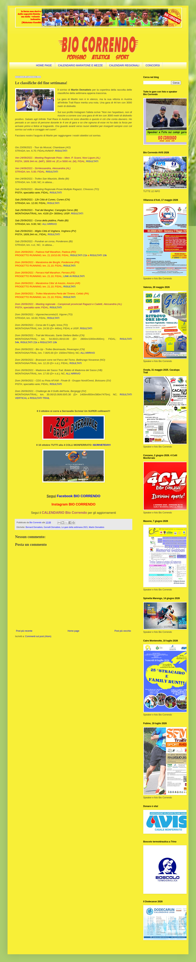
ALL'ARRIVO (49, 224)
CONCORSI (153, 65)
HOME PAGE (44, 65)
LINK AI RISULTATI (74, 276)
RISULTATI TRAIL (40, 398)
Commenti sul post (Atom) (38, 636)
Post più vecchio (123, 631)
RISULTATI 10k (98, 255)
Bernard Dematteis (34, 527)
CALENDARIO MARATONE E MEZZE (80, 65)
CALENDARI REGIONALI (124, 65)
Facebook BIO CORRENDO (78, 496)
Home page (73, 631)
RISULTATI (61, 150)
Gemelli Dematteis (52, 527)
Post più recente (24, 631)
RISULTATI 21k (78, 255)
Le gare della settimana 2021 (74, 527)
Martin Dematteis (96, 527)
